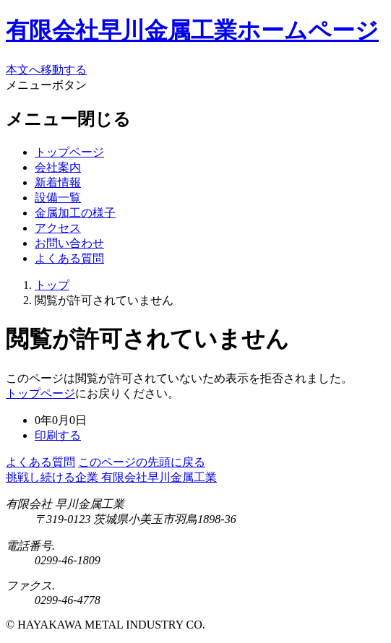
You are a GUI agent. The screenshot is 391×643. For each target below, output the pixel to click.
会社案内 (58, 167)
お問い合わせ (69, 243)
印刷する (58, 435)
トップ (52, 285)
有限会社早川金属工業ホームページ (192, 30)
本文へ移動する (46, 70)
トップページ (69, 152)
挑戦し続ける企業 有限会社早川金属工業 (111, 477)
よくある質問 (69, 258)
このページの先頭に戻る (141, 462)
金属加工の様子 (75, 213)
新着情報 (58, 182)
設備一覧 (58, 197)
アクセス (58, 228)
